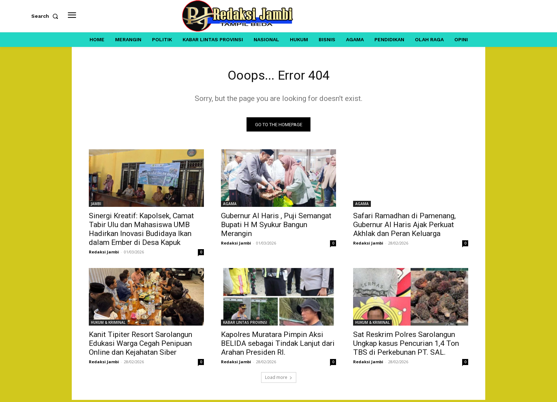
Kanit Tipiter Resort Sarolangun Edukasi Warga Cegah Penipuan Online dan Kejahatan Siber (140, 345)
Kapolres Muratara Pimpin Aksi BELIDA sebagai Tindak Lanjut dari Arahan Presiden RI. (278, 345)
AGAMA (230, 205)
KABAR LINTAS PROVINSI (245, 324)
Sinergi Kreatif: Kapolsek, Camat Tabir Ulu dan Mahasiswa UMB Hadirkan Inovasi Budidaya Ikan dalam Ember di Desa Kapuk (141, 231)
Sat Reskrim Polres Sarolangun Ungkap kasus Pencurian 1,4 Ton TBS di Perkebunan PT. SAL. (406, 345)
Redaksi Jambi (104, 254)
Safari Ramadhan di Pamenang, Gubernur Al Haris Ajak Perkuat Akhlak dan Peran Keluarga (404, 227)
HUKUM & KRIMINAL (108, 324)
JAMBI (96, 205)
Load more (278, 379)
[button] (46, 16)
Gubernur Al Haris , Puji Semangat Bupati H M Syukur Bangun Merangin (276, 227)
